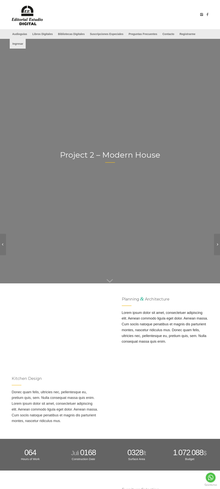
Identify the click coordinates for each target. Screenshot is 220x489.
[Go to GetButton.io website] (210, 485)
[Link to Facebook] (207, 14)
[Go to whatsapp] (211, 477)
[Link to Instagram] (201, 14)
